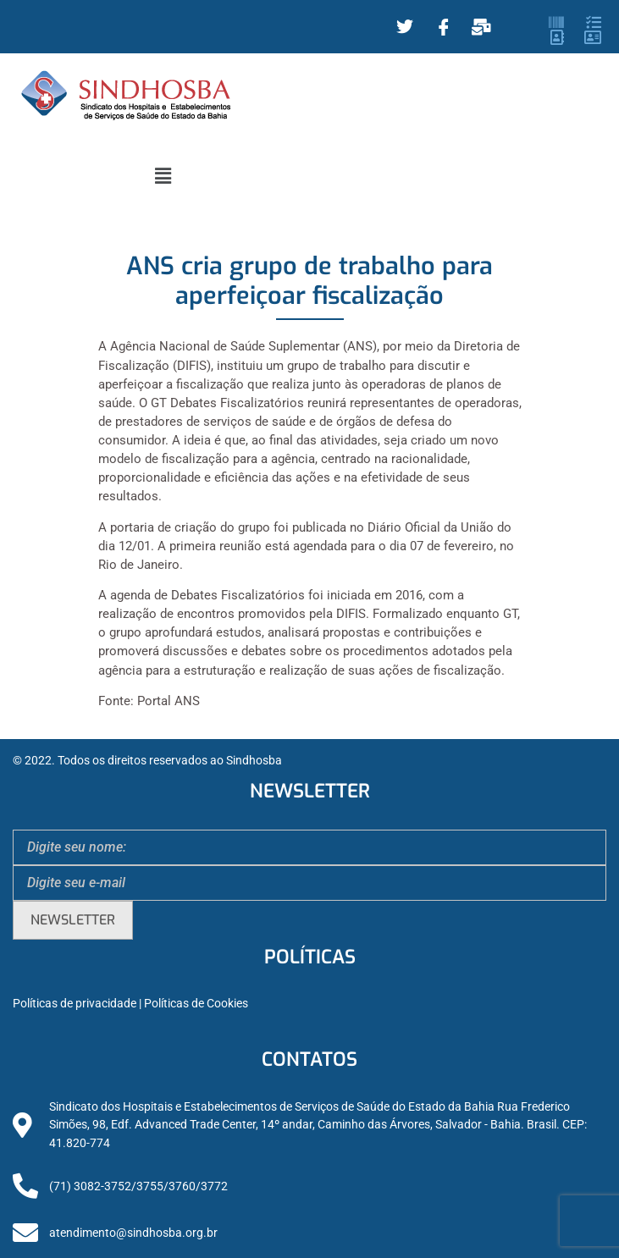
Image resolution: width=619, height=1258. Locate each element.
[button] (162, 176)
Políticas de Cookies (196, 1003)
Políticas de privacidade (74, 1003)
